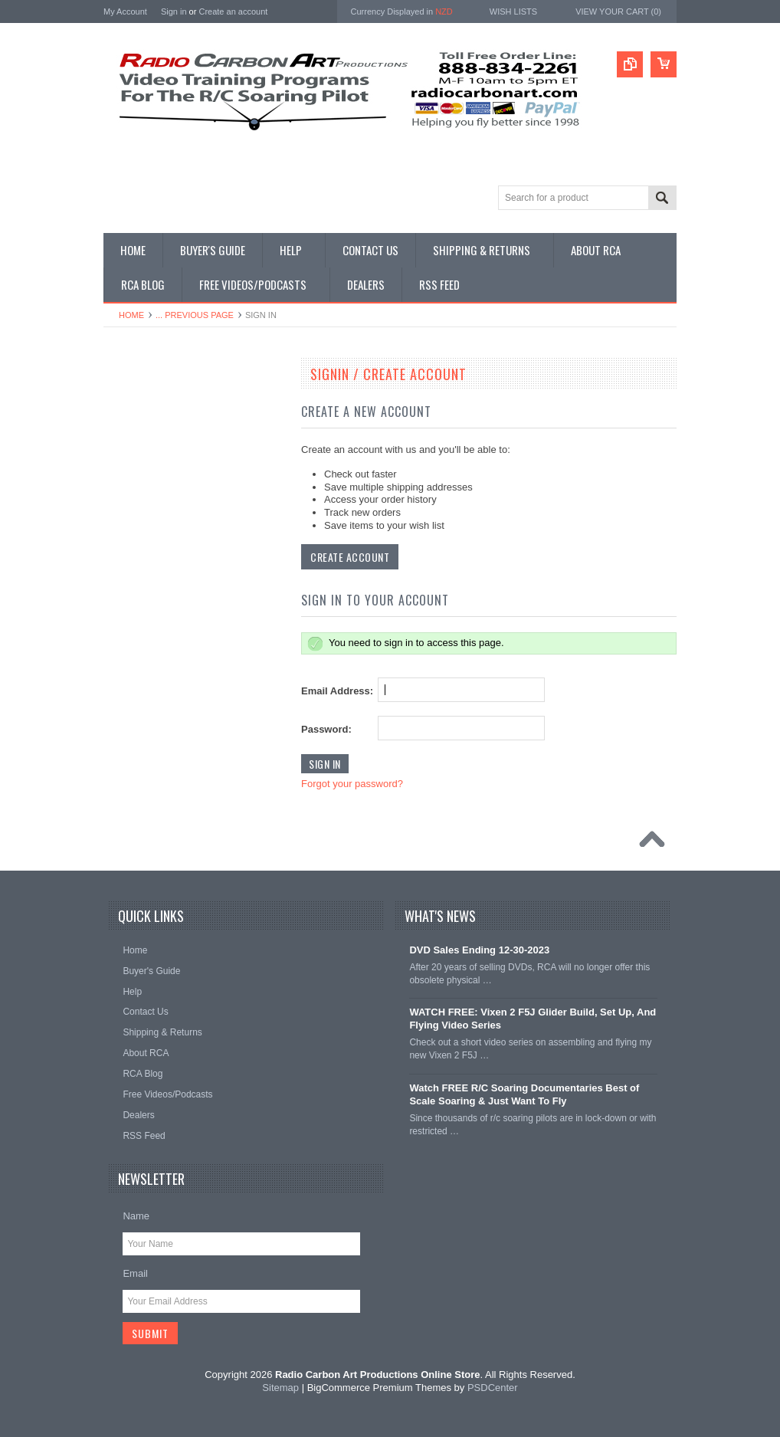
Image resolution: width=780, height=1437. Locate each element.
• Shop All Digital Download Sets (178, 506)
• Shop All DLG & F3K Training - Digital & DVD (191, 708)
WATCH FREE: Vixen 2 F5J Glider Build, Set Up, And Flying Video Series (532, 1018)
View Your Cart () (618, 11)
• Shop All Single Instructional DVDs (185, 532)
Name (136, 1216)
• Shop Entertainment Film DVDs (178, 792)
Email (135, 1273)
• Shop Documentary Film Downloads (188, 766)
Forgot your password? (352, 783)
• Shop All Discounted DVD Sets (177, 558)
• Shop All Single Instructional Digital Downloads (186, 475)
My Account (125, 11)
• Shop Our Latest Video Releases (181, 442)
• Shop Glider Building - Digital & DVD (189, 740)
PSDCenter (492, 1387)
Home (131, 315)
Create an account (232, 11)
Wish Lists (513, 11)
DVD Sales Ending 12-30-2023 (479, 950)
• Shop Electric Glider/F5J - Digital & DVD (185, 669)
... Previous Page (195, 315)
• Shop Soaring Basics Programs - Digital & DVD (181, 591)
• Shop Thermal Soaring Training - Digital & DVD (181, 630)
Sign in (174, 11)
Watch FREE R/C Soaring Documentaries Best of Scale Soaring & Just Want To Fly (524, 1094)
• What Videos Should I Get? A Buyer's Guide (190, 410)
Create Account (349, 557)
